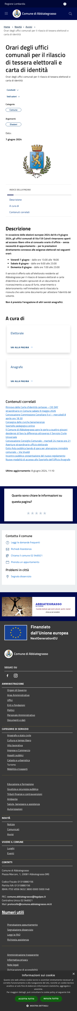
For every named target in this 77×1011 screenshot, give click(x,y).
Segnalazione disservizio (20, 930)
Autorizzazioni (14, 809)
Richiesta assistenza (18, 939)
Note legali (13, 965)
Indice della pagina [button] (20, 189)
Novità (18, 27)
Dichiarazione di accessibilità (22, 970)
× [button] (73, 974)
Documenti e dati (16, 720)
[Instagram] (16, 675)
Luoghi (10, 848)
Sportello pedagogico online (20, 426)
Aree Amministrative (18, 695)
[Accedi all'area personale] (65, 4)
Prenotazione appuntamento (22, 925)
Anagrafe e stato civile (19, 735)
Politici (10, 710)
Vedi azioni (14, 96)
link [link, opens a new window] (68, 992)
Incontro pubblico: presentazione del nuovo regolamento (35, 456)
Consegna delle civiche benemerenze (25, 422)
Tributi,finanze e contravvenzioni (24, 794)
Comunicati (13, 829)
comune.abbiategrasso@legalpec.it (26, 896)
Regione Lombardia (15, 4)
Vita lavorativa (15, 745)
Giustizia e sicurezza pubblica (22, 789)
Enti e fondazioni (16, 705)
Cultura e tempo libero (19, 740)
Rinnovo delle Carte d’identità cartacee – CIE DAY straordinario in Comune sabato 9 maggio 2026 (32, 409)
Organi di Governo (17, 690)
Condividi (13, 90)
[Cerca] (70, 14)
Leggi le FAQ (13, 935)
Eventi (10, 853)
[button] (38, 1005)
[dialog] (38, 991)
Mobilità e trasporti (17, 769)
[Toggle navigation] (6, 13)
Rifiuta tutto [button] (51, 998)
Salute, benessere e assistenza (23, 804)
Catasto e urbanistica (18, 760)
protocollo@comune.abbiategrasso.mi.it (30, 904)
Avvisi (29, 27)
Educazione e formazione (20, 784)
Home (7, 27)
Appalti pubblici (15, 755)
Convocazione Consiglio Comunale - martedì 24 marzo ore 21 (38, 441)
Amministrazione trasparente (23, 955)
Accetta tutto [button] (26, 998)
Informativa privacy (17, 960)
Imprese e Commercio (18, 750)
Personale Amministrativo (21, 715)
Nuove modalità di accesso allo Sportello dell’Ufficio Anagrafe (38, 459)
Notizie (11, 824)
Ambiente (12, 799)
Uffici (10, 700)
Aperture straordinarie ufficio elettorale (27, 444)
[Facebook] (7, 675)
